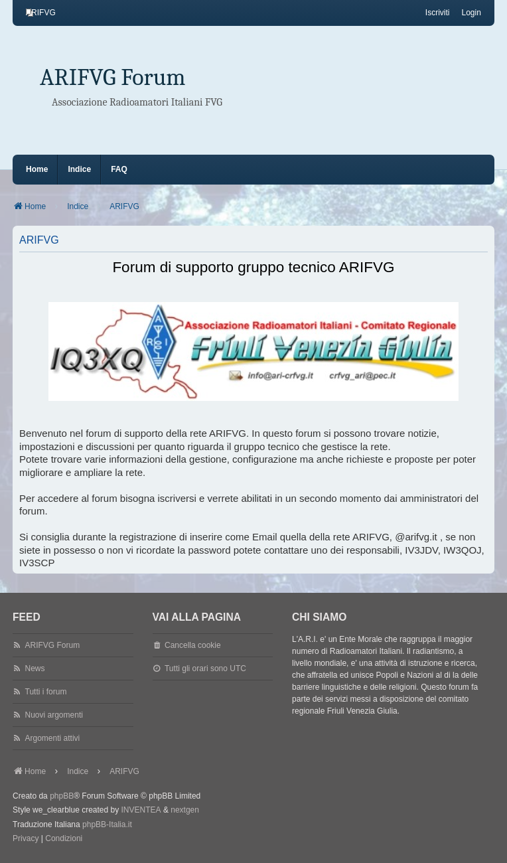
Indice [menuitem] (79, 169)
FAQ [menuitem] (119, 169)
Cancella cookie (193, 645)
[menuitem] (41, 13)
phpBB (62, 796)
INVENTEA (141, 810)
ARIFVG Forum (113, 77)
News (35, 668)
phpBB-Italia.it (107, 824)
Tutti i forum (46, 691)
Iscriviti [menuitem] (437, 12)
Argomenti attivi (52, 738)
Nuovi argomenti (54, 715)
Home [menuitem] (37, 169)
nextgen (185, 810)
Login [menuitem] (471, 12)
